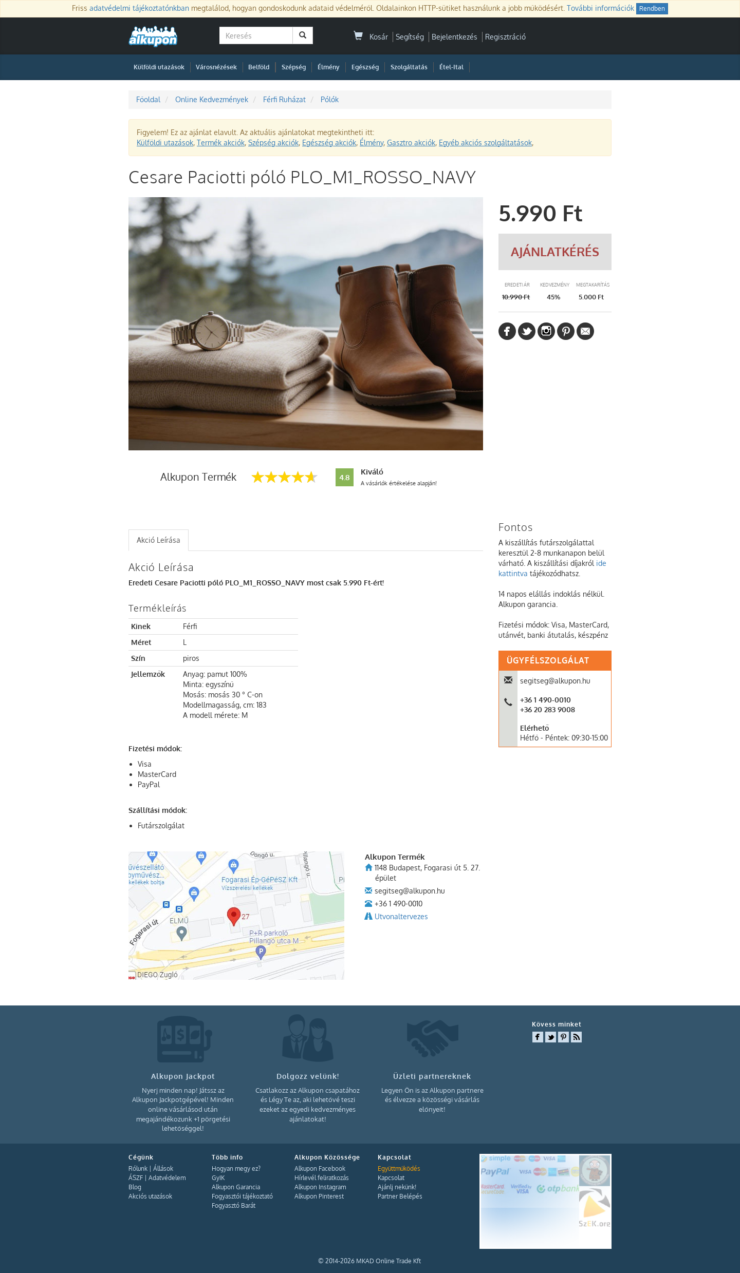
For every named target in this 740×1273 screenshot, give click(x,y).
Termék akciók (221, 142)
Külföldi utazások (159, 67)
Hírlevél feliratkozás (321, 1178)
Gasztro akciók (411, 142)
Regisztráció (505, 36)
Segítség (410, 36)
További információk (600, 8)
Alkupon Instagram (320, 1187)
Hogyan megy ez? (236, 1168)
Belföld (258, 67)
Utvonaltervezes (401, 916)
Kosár (371, 36)
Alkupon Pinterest (319, 1196)
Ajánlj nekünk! (397, 1187)
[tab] (158, 540)
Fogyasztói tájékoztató (242, 1196)
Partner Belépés (400, 1196)
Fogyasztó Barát (233, 1205)
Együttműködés (399, 1168)
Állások (163, 1168)
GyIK (218, 1178)
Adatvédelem (167, 1178)
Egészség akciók (329, 142)
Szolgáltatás (409, 67)
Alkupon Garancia (236, 1187)
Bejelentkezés (454, 36)
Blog (134, 1187)
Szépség (294, 67)
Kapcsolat (391, 1178)
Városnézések (216, 67)
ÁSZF (135, 1178)
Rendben (652, 8)
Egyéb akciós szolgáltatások (485, 142)
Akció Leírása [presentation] (158, 540)
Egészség (365, 67)
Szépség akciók (273, 142)
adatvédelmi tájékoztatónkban (139, 8)
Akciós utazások (150, 1196)
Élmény (329, 67)
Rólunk (137, 1168)
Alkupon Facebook (319, 1168)
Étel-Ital (451, 67)
